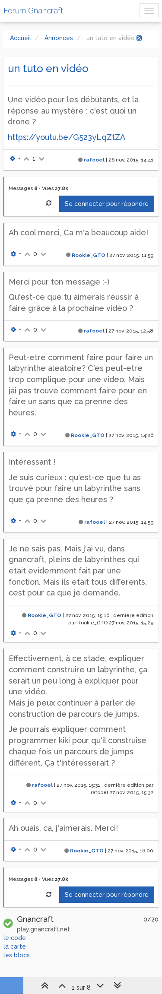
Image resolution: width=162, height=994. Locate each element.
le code (14, 937)
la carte (14, 946)
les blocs (16, 955)
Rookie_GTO (88, 255)
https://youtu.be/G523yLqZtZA (66, 137)
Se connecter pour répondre (107, 203)
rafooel (94, 160)
